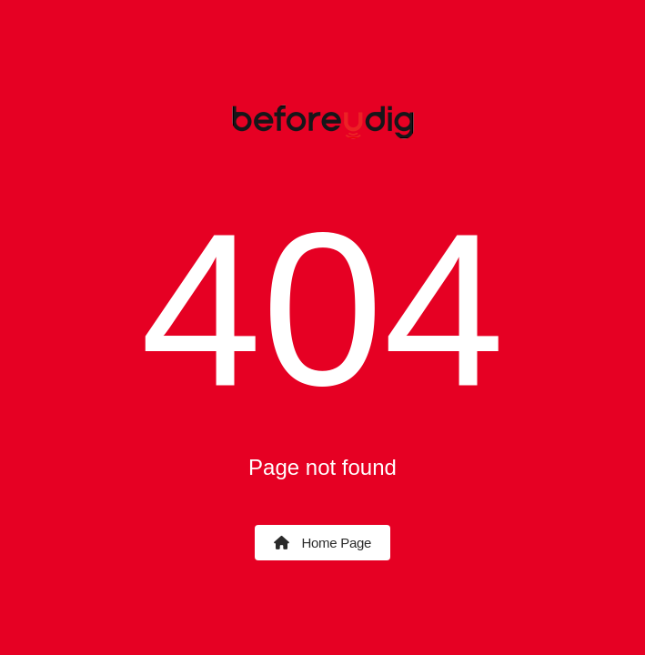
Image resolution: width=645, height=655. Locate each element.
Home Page (322, 542)
